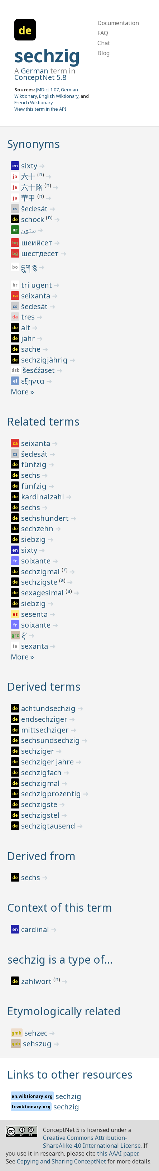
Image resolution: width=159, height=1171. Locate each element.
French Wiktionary (33, 102)
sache (31, 349)
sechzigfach (42, 772)
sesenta (35, 614)
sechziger (38, 751)
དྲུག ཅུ (30, 267)
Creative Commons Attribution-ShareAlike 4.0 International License (92, 1142)
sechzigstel (41, 815)
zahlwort (37, 981)
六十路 (32, 187)
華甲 (29, 198)
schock (33, 219)
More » (22, 392)
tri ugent (37, 285)
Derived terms (44, 686)
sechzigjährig (45, 360)
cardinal (36, 929)
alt (26, 327)
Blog (103, 53)
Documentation (118, 23)
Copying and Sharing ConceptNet (61, 1161)
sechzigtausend (49, 826)
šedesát (35, 208)
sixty (30, 166)
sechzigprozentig (52, 793)
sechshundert (46, 518)
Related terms (43, 421)
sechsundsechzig (51, 740)
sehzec (36, 1033)
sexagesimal (43, 593)
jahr (29, 338)
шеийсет (37, 243)
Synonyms (33, 143)
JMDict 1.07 (47, 89)
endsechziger (45, 719)
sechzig (47, 55)
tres (29, 317)
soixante (36, 561)
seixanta (36, 296)
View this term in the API (40, 109)
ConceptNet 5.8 (40, 77)
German (34, 71)
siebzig (34, 539)
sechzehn (38, 528)
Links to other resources (69, 1074)
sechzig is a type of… (60, 959)
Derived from (41, 856)
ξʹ (25, 635)
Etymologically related (64, 1011)
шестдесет (41, 253)
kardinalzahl (43, 496)
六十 (29, 176)
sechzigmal (41, 571)
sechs (31, 475)
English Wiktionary (58, 96)
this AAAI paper (117, 1153)
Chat (103, 43)
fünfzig (34, 464)
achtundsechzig (49, 708)
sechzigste (40, 582)
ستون (29, 231)
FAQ (102, 33)
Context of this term (59, 907)
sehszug (38, 1043)
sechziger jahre (48, 762)
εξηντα (33, 381)
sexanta (35, 646)
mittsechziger (46, 730)
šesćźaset (40, 370)
